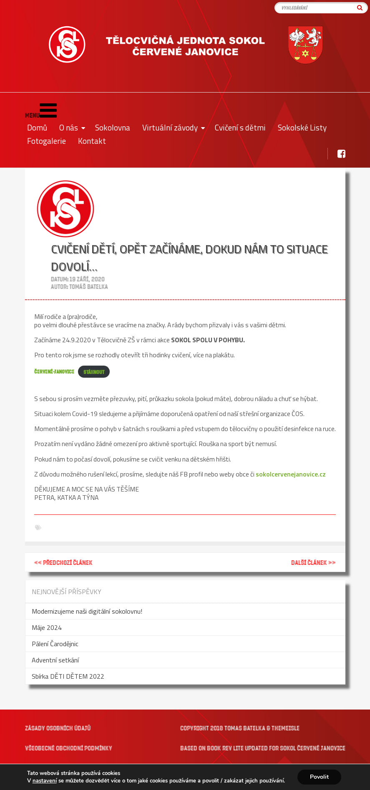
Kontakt (92, 141)
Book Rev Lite (225, 748)
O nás (68, 127)
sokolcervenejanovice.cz (291, 474)
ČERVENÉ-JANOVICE (54, 372)
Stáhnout (93, 372)
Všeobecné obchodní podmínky (68, 748)
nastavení (45, 781)
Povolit (319, 777)
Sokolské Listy (302, 127)
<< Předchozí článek (63, 562)
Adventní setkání (55, 660)
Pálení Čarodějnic (55, 644)
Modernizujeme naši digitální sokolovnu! (87, 611)
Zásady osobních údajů (58, 728)
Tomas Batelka (244, 728)
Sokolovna (112, 127)
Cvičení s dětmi (240, 127)
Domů (37, 127)
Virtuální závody (170, 127)
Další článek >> (313, 562)
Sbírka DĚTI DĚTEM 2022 (68, 676)
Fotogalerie (46, 141)
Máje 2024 (47, 627)
